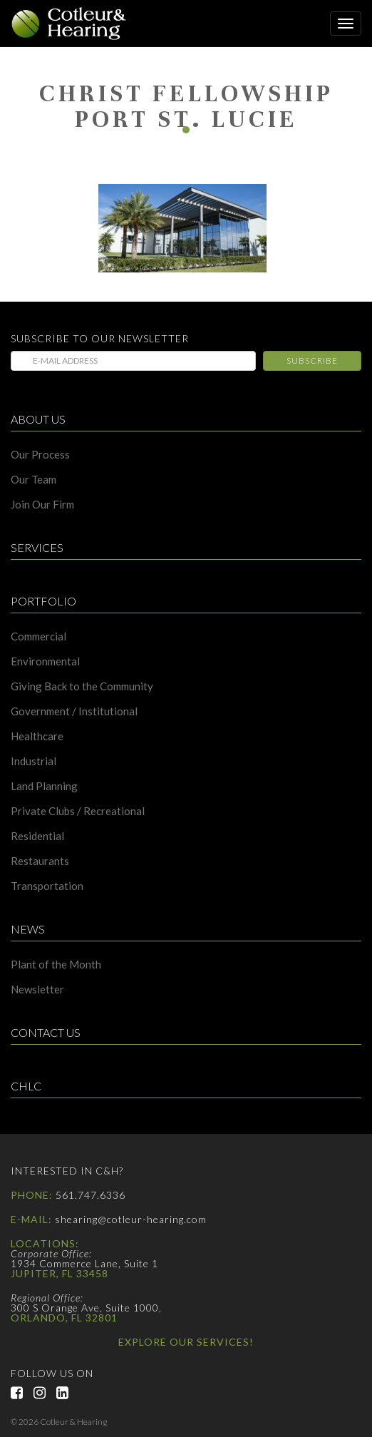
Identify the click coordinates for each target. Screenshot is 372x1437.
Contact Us (46, 1033)
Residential (37, 836)
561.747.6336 (90, 1195)
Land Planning (44, 786)
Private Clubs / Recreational (78, 811)
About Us (38, 420)
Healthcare (37, 736)
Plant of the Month (56, 964)
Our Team (33, 479)
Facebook (22, 1393)
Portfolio (43, 601)
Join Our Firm (42, 504)
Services (37, 548)
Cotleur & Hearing (75, 23)
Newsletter (37, 989)
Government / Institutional (74, 711)
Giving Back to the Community (82, 686)
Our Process (40, 454)
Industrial (33, 761)
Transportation (47, 886)
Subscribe (312, 360)
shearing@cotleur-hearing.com (131, 1219)
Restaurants (40, 861)
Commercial (38, 636)
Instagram (44, 1393)
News (28, 930)
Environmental (45, 661)
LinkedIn (67, 1393)
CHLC (26, 1086)
